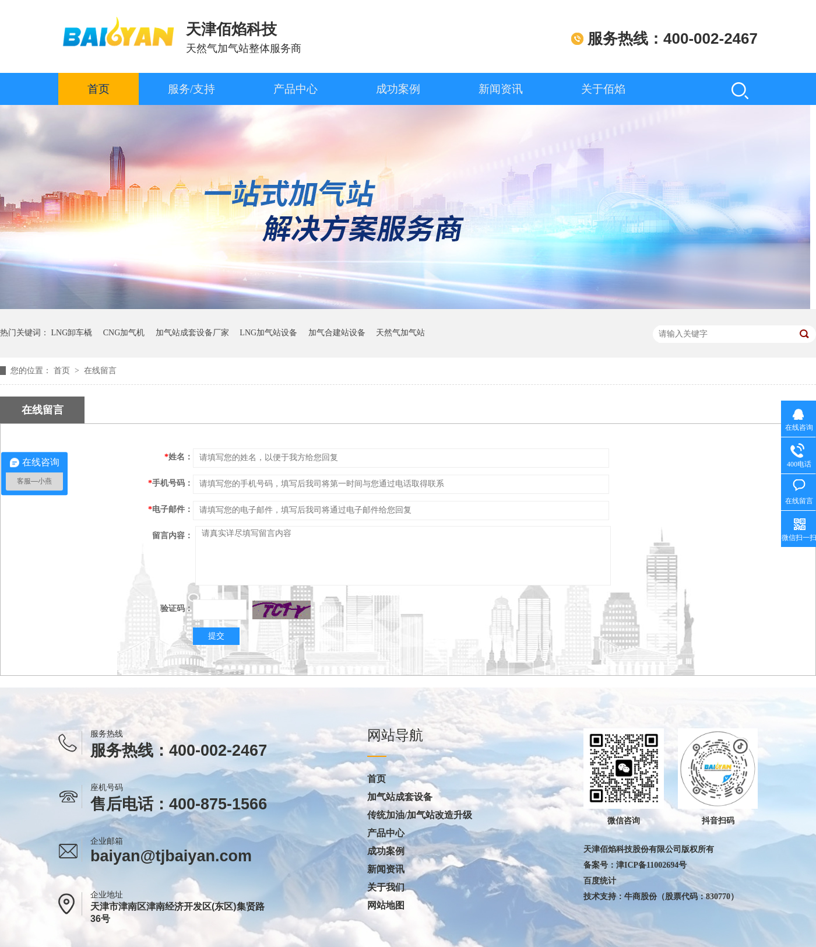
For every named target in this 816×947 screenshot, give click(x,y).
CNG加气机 (124, 332)
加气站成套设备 (399, 797)
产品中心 (295, 89)
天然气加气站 (400, 332)
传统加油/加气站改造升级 (419, 815)
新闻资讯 (501, 89)
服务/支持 (191, 89)
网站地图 (386, 905)
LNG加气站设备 (268, 332)
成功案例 (398, 89)
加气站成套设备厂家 (192, 332)
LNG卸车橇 (72, 332)
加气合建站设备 (336, 332)
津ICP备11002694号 (651, 865)
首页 (98, 89)
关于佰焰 (603, 89)
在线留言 (100, 370)
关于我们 (386, 887)
